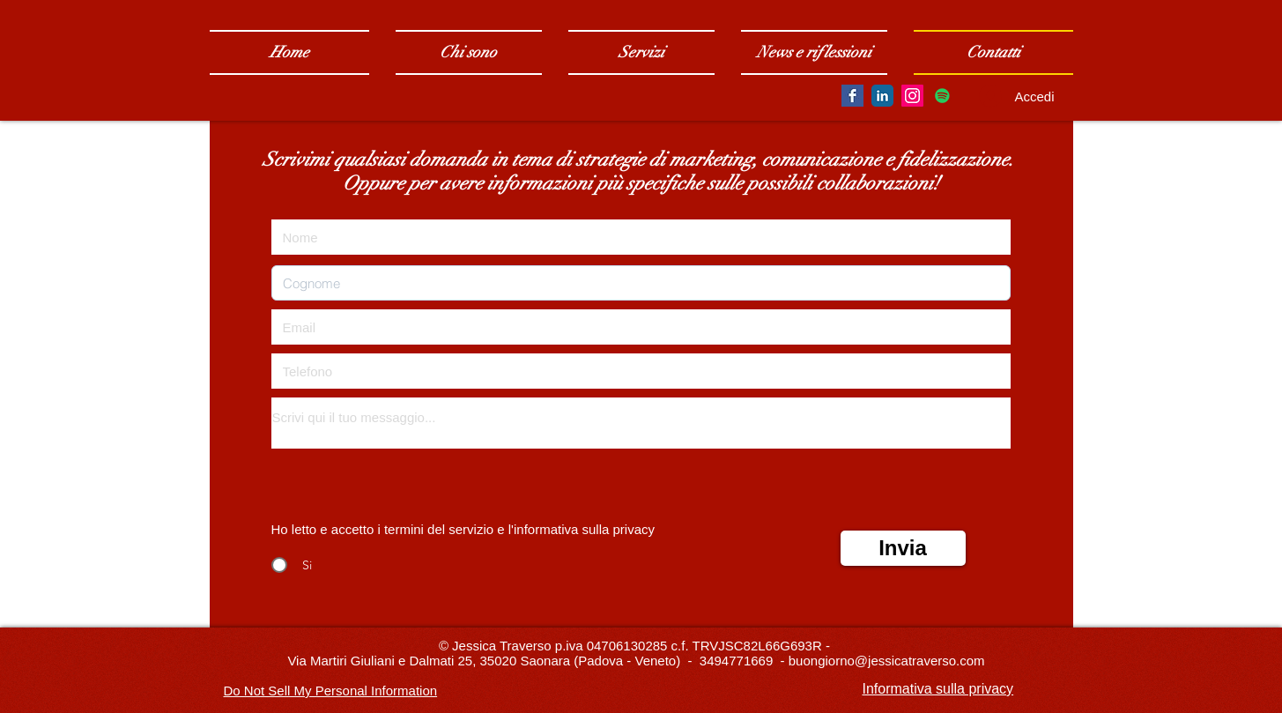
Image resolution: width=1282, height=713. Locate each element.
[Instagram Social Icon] (912, 96)
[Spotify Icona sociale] (942, 96)
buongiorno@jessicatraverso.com (887, 660)
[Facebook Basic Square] (852, 96)
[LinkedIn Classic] (882, 96)
